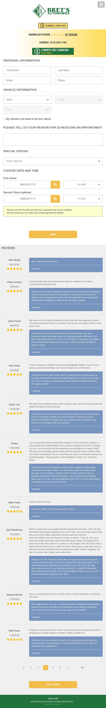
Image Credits (53, 698)
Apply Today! (55, 51)
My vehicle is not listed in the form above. (28, 119)
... (75, 667)
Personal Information (21, 60)
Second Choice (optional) (17, 192)
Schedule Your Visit (56, 25)
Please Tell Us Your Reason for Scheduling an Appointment (52, 127)
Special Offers (15, 151)
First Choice (10, 178)
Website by (53, 704)
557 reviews (71, 34)
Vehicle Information (20, 89)
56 (82, 667)
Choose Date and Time (21, 170)
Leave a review (53, 684)
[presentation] (24, 225)
